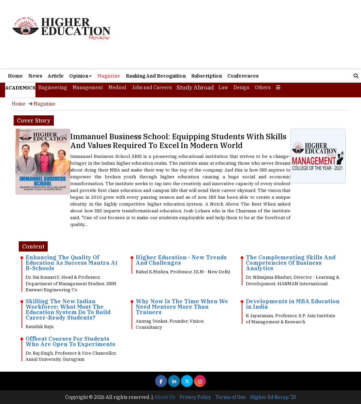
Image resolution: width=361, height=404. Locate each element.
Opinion (80, 76)
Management (88, 87)
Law (223, 87)
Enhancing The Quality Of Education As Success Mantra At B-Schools (72, 263)
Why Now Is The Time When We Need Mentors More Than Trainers (182, 307)
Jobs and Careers (152, 87)
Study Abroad (195, 87)
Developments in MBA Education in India (293, 304)
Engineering (52, 87)
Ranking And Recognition (156, 76)
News (35, 76)
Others (263, 87)
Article (56, 76)
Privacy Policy (195, 397)
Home (15, 76)
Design (242, 87)
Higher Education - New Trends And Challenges (181, 260)
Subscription (206, 76)
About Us (164, 397)
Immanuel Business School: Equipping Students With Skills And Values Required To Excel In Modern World (178, 140)
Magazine (108, 76)
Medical (117, 87)
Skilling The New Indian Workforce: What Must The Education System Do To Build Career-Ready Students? (68, 309)
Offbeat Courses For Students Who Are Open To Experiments (70, 341)
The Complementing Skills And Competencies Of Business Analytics (290, 263)
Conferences (243, 76)
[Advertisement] (237, 35)
